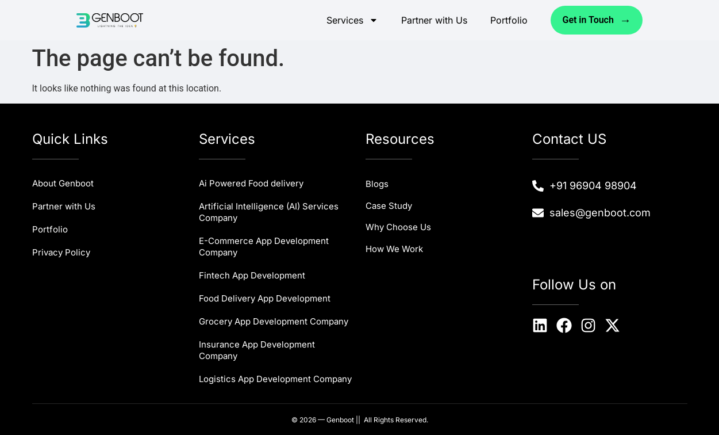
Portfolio (509, 20)
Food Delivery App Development (264, 298)
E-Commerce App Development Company (264, 246)
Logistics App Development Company (275, 378)
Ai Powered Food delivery (251, 183)
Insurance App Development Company (257, 350)
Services (352, 20)
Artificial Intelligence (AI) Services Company (269, 212)
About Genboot (63, 183)
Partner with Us (434, 20)
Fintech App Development (252, 275)
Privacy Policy (61, 252)
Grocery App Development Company (273, 321)
